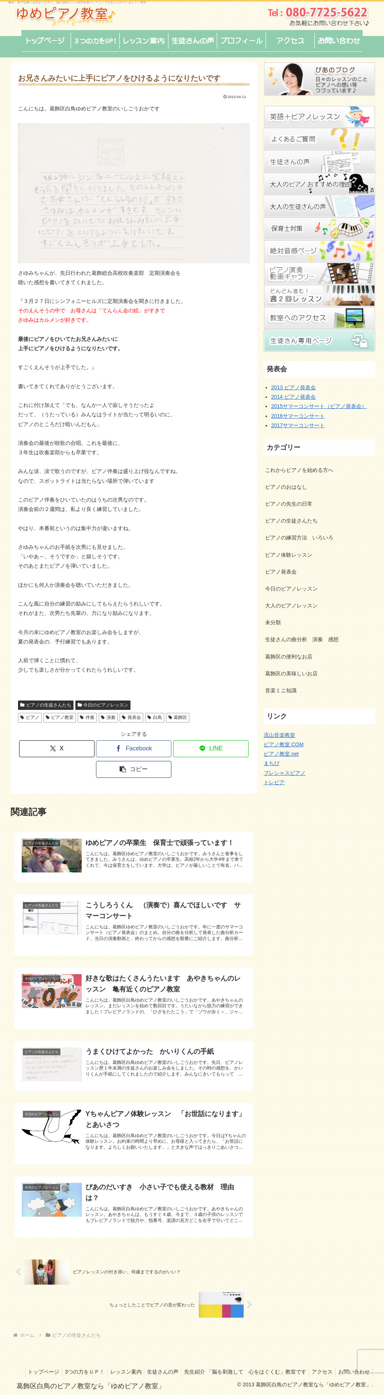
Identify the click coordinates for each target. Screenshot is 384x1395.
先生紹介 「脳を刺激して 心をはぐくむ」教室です (279, 1362)
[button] (133, 769)
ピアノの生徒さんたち (45, 705)
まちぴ (271, 763)
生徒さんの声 (194, 1362)
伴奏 (87, 717)
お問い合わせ (353, 1372)
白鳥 (154, 717)
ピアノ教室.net (281, 754)
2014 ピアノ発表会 (293, 397)
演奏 (108, 717)
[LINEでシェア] (211, 748)
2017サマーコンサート (298, 425)
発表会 (131, 717)
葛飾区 (178, 717)
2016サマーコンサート (298, 416)
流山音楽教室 (279, 735)
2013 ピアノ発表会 (293, 387)
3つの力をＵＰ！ (111, 1362)
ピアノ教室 (60, 717)
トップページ (68, 1362)
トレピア (274, 782)
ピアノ (29, 717)
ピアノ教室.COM (284, 744)
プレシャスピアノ (285, 773)
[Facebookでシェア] (133, 748)
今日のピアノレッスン (103, 705)
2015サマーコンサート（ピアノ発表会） (319, 406)
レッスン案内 (155, 1362)
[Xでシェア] (56, 748)
